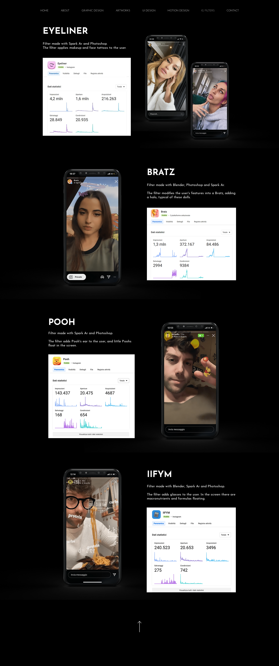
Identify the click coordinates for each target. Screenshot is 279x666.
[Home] (265, 653)
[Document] (139, 627)
